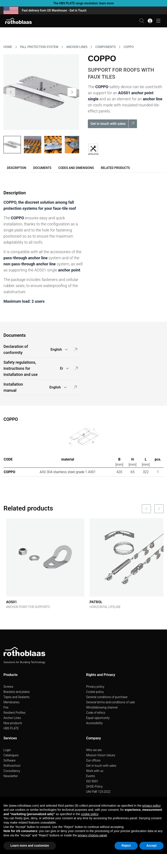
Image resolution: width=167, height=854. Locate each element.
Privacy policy (95, 686)
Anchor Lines (12, 718)
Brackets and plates (16, 692)
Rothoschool (11, 765)
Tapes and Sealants (16, 697)
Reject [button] (126, 845)
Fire (5, 707)
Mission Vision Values (100, 755)
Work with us (94, 771)
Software (9, 760)
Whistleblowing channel (102, 707)
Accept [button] (151, 845)
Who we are (94, 750)
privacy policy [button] (151, 805)
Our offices (93, 760)
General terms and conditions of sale (110, 702)
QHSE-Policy (94, 786)
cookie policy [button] (89, 814)
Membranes (11, 702)
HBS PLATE (11, 728)
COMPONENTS (105, 47)
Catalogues (10, 755)
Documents (42, 168)
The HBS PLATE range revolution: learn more (83, 3)
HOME (7, 47)
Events (90, 776)
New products (12, 723)
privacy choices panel (92, 835)
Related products (115, 168)
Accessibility (94, 723)
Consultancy (11, 771)
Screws (8, 686)
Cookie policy (95, 692)
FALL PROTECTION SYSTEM (39, 47)
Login (7, 750)
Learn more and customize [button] (29, 845)
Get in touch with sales (101, 765)
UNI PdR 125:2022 (98, 791)
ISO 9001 (92, 781)
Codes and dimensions (76, 168)
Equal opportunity (98, 718)
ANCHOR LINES (76, 47)
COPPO (129, 47)
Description (16, 168)
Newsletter (10, 776)
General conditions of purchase (106, 697)
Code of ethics (95, 712)
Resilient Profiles (14, 712)
